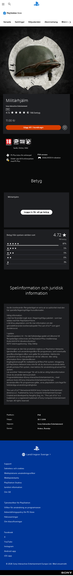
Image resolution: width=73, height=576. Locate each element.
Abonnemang (51, 22)
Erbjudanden (34, 22)
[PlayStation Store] (13, 13)
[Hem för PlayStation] (36, 4)
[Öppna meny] (3, 4)
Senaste (7, 22)
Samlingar (19, 22)
